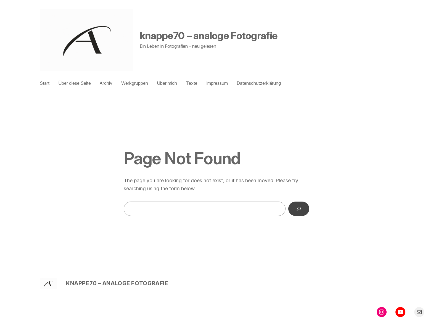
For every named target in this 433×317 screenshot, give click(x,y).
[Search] (298, 209)
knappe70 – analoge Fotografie (208, 36)
